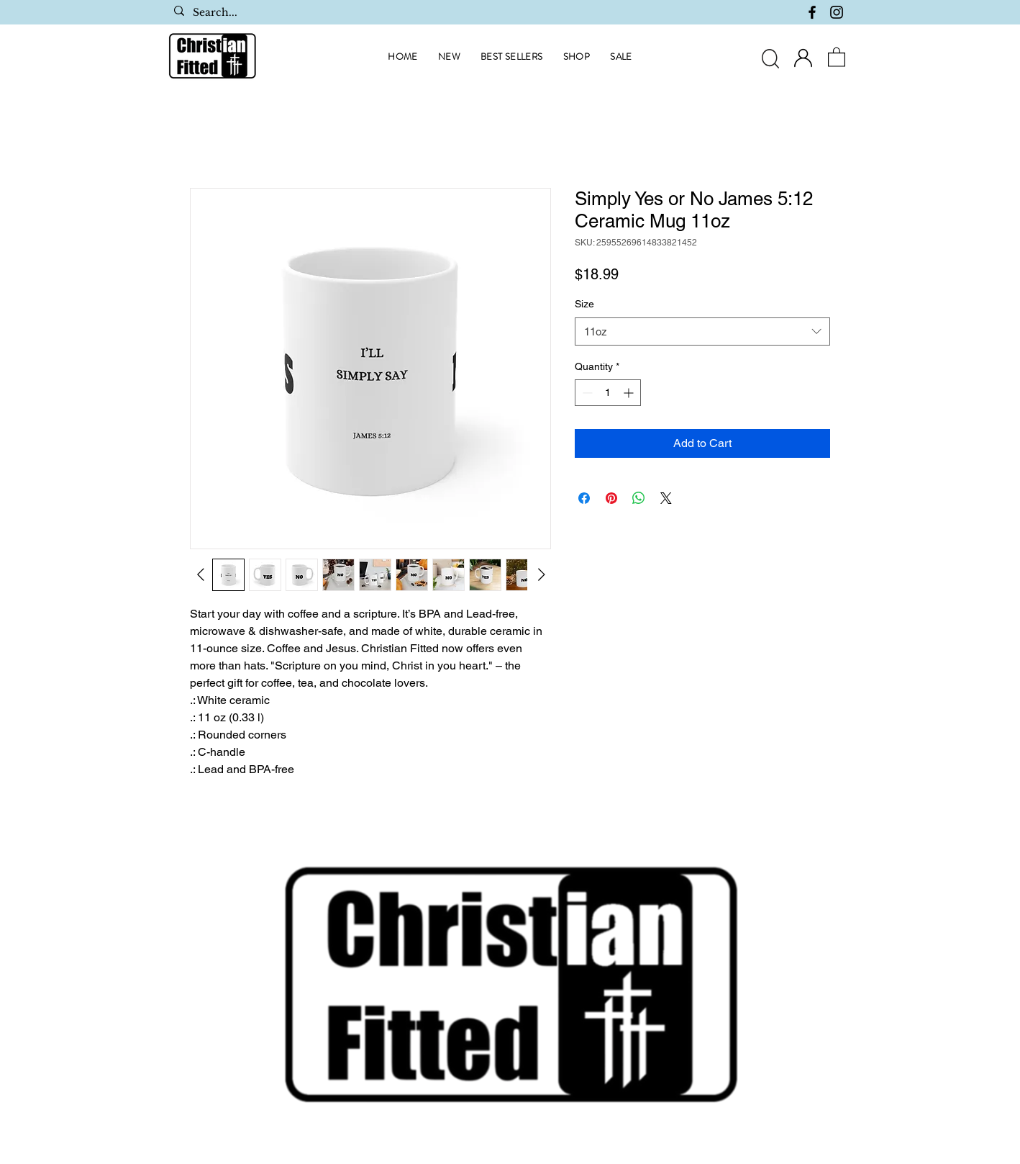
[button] (836, 56)
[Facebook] (812, 12)
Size (584, 304)
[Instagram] (836, 12)
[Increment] (630, 392)
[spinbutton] (608, 392)
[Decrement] (586, 392)
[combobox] (702, 331)
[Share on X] (666, 498)
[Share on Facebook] (584, 498)
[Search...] (274, 13)
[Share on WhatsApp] (638, 498)
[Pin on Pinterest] (611, 498)
